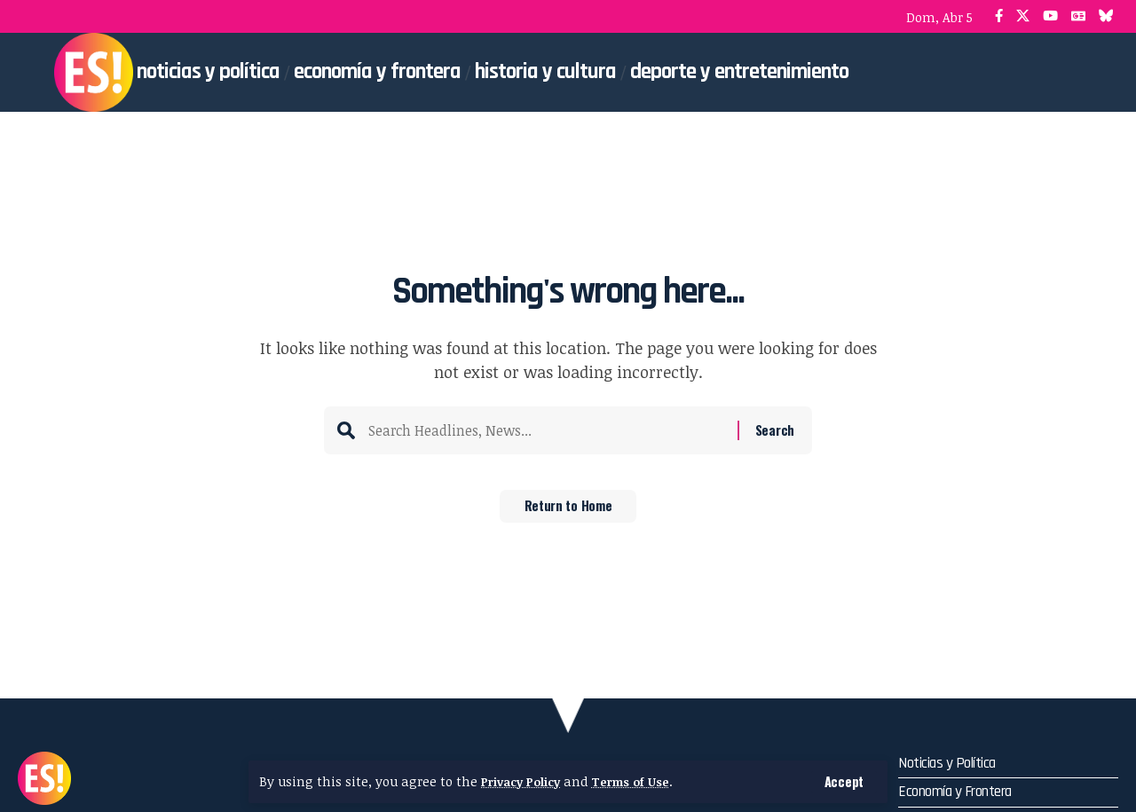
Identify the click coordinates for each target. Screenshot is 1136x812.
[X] (1023, 16)
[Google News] (1078, 16)
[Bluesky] (1106, 16)
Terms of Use (641, 781)
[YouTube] (1050, 16)
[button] (843, 781)
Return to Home (568, 512)
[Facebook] (998, 16)
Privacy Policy (524, 781)
